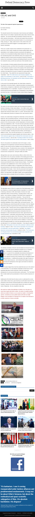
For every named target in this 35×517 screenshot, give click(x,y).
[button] (33, 8)
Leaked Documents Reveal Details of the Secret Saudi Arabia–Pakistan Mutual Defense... (26, 412)
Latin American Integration (16, 382)
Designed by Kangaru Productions (9, 513)
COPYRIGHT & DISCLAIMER (27, 513)
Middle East (20, 409)
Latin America (7, 382)
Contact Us (19, 513)
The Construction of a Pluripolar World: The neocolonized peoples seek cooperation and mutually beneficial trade (17, 232)
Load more (17, 450)
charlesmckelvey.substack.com (11, 381)
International (3, 13)
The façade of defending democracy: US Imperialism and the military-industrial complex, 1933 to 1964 (17, 78)
